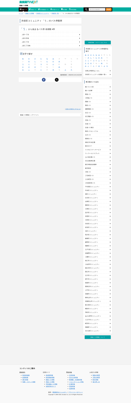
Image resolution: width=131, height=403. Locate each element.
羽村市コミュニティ (91, 312)
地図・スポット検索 (28, 382)
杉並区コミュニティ (91, 227)
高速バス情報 (50, 382)
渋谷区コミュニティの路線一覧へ (96, 74)
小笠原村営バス (90, 183)
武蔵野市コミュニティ (92, 253)
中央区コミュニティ (91, 190)
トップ (21, 13)
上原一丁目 (25, 34)
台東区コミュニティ (91, 201)
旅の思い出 (96, 382)
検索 (108, 9)
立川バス (88, 135)
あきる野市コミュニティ (93, 316)
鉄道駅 (64, 9)
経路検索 (25, 377)
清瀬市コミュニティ (91, 294)
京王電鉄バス (89, 116)
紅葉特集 (72, 384)
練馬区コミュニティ (91, 242)
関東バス (88, 101)
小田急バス (88, 98)
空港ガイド (54, 9)
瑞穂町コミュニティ (91, 327)
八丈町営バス (89, 179)
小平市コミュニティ (91, 290)
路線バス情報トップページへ (29, 115)
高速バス (32, 9)
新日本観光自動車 (91, 164)
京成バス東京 (89, 127)
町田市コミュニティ (91, 323)
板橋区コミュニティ (91, 238)
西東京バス (88, 138)
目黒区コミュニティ (91, 216)
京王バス (88, 112)
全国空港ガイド (51, 386)
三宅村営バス (89, 175)
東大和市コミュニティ (92, 305)
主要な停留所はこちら (92, 71)
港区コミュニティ (91, 194)
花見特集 (72, 375)
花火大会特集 (73, 377)
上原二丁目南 (26, 45)
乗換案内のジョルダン (60, 392)
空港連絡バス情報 (51, 384)
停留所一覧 (55, 13)
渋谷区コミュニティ (42, 13)
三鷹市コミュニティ (91, 257)
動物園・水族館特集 (75, 379)
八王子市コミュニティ (92, 319)
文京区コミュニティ (91, 197)
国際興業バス (89, 109)
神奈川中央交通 (90, 142)
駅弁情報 (95, 379)
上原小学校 (25, 38)
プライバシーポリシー (75, 392)
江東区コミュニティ (91, 209)
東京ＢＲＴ (88, 146)
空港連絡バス (43, 9)
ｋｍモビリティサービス (93, 149)
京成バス (88, 124)
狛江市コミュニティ (91, 260)
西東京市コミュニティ (92, 286)
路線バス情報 (23, 5)
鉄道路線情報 (50, 377)
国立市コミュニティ (91, 271)
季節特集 (69, 372)
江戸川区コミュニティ (92, 249)
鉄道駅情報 (49, 375)
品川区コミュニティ (91, 212)
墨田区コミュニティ (91, 205)
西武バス (88, 105)
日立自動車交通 (90, 161)
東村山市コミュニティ (92, 297)
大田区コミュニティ (91, 220)
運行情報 (25, 379)
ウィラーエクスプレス (92, 153)
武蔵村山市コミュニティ (93, 301)
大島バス (88, 172)
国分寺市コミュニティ (92, 268)
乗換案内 (22, 372)
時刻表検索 (26, 375)
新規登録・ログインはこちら (97, 42)
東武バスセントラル (91, 131)
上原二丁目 (25, 42)
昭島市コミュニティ (91, 308)
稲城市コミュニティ (91, 283)
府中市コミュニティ (91, 279)
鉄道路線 (72, 9)
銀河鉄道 (88, 168)
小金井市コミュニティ (92, 264)
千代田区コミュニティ (92, 186)
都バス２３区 (89, 87)
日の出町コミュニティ (92, 331)
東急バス (88, 94)
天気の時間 (96, 377)
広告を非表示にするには (73, 109)
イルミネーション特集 (76, 382)
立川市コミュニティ (91, 275)
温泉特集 (72, 388)
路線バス (23, 9)
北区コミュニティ (91, 231)
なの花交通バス (90, 157)
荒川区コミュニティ (91, 234)
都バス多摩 (88, 90)
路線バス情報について (98, 337)
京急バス (88, 120)
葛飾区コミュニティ (91, 246)
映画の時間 (96, 375)
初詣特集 (72, 386)
